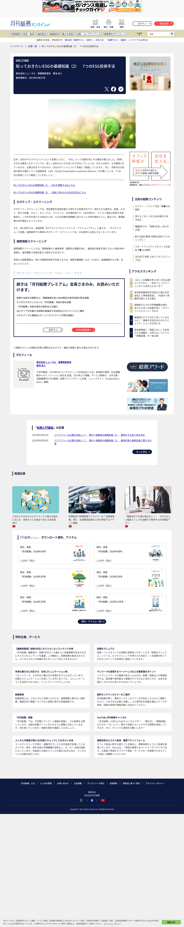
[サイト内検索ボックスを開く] (172, 34)
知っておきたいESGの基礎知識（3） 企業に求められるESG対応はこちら (49, 192)
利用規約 (113, 783)
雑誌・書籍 (54, 553)
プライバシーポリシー (155, 783)
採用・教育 (28, 33)
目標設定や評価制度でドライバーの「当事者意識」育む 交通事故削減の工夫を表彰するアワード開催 (91, 519)
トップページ (16, 46)
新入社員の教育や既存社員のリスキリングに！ (152, 238)
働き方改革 (67, 33)
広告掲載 (78, 783)
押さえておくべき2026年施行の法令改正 (151, 218)
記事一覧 (32, 46)
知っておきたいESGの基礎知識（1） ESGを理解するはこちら (44, 185)
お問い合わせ (63, 783)
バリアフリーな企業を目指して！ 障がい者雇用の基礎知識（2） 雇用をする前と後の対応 (99, 435)
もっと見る (143, 451)
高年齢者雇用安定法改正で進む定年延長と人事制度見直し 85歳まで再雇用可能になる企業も (151, 295)
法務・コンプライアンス (89, 33)
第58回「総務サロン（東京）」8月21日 (84, 39)
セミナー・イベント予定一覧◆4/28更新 (152, 207)
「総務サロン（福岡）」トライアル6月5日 (127, 39)
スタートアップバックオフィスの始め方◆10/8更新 (152, 248)
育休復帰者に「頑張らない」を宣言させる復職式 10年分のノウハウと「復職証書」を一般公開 (151, 332)
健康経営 (54, 33)
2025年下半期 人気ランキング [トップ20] (152, 258)
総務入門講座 (22, 60)
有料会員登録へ (85, 329)
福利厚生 (42, 33)
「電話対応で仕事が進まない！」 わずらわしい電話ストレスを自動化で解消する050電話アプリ (148, 519)
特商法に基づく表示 (131, 783)
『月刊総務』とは (27, 783)
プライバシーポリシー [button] (112, 923)
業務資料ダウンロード (115, 33)
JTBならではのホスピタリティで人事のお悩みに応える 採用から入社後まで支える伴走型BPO (35, 519)
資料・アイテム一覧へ (93, 621)
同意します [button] (171, 922)
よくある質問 (46, 783)
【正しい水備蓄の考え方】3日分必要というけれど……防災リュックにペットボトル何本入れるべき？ (152, 283)
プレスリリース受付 (95, 783)
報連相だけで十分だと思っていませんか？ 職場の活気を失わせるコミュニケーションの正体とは (151, 320)
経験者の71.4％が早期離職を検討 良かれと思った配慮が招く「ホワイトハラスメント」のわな (151, 307)
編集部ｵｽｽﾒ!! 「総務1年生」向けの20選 (152, 228)
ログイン (144, 23)
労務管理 (15, 33)
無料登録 (166, 23)
